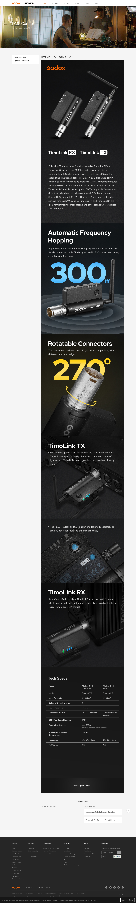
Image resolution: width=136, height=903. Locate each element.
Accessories (15, 876)
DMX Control (33, 28)
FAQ (65, 862)
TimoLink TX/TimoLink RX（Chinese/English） (104, 820)
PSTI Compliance (80, 893)
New (96, 3)
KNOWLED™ (15, 854)
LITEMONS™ (16, 859)
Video (30, 854)
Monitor (14, 868)
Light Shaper (16, 873)
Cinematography (33, 851)
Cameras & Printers (17, 879)
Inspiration (66, 3)
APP (65, 859)
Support (77, 3)
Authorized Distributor (90, 854)
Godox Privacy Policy (17, 893)
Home (14, 28)
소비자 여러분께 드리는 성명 (66, 893)
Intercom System (17, 862)
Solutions (55, 3)
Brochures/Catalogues (70, 854)
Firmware (66, 848)
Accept (124, 900)
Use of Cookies (29, 893)
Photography (32, 848)
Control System (22, 28)
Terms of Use (39, 893)
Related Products (20, 58)
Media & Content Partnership (51, 848)
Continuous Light (17, 851)
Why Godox (87, 848)
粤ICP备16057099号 (55, 896)
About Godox (30, 888)
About (87, 3)
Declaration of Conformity (71, 865)
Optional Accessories (21, 61)
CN (119, 3)
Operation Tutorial (69, 856)
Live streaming (32, 856)
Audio (14, 865)
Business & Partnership (49, 851)
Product (44, 3)
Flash (13, 848)
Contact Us (87, 856)
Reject (131, 900)
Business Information (50, 893)
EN (123, 3)
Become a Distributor (49, 854)
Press (48, 888)
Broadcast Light (16, 856)
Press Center (87, 851)
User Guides (67, 851)
